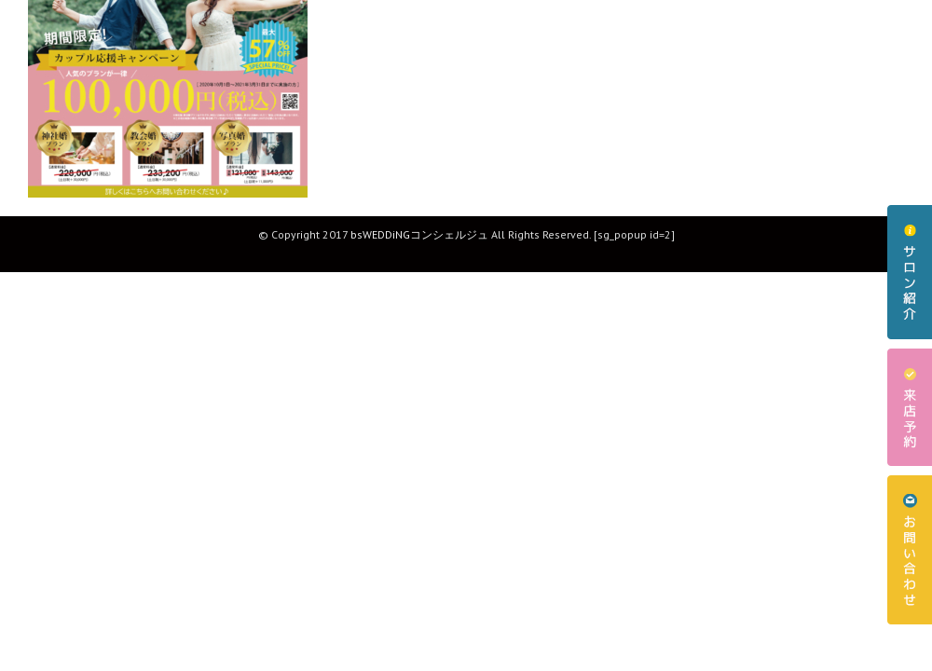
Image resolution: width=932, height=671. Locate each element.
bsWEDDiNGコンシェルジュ (419, 234)
